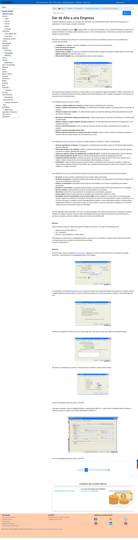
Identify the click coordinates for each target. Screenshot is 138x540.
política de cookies (58, 529)
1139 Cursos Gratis (42, 2)
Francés (7, 21)
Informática (5, 31)
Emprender (8, 50)
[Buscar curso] (86, 13)
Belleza (4, 81)
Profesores (78, 2)
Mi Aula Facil (120, 2)
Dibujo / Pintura (7, 74)
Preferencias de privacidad (10, 526)
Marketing (8, 55)
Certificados (6, 521)
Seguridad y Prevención (9, 112)
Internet (4, 41)
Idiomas (4, 16)
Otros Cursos (6, 114)
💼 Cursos (61, 8)
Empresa (5, 48)
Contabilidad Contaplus (91, 8)
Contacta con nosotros (55, 519)
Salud (4, 69)
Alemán (7, 24)
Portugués (8, 29)
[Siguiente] (99, 470)
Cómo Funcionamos (8, 517)
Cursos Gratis (7, 11)
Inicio (4, 7)
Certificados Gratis (68, 2)
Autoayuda (5, 45)
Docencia (5, 76)
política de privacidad (48, 529)
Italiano (7, 26)
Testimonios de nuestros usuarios (59, 517)
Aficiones (5, 67)
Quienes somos (7, 519)
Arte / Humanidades (8, 65)
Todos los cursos (7, 14)
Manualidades (6, 43)
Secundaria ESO (7, 95)
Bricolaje (5, 83)
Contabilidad (9, 53)
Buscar (127, 13)
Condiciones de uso (37, 529)
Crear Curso (86, 2)
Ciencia (4, 60)
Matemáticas (9, 62)
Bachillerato (6, 107)
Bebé (3, 85)
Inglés (6, 18)
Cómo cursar (57, 2)
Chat (50, 2)
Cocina (4, 58)
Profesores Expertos (8, 523)
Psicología (5, 87)
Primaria (5, 92)
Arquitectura (6, 116)
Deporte (4, 72)
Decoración (5, 78)
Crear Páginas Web (11, 34)
